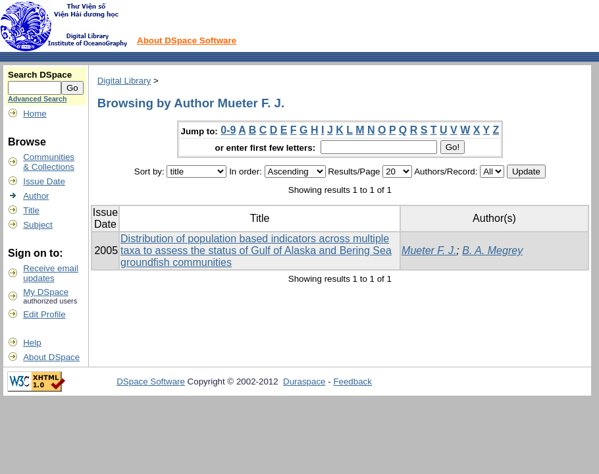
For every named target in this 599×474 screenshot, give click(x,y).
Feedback (352, 381)
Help (32, 343)
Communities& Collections (48, 162)
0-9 (228, 130)
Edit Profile (44, 314)
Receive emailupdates (50, 273)
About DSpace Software (186, 40)
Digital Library (124, 81)
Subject (37, 225)
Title (31, 210)
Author (36, 196)
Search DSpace (40, 75)
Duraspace (304, 381)
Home (35, 113)
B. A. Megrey (492, 250)
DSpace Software (151, 381)
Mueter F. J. (429, 250)
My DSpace (45, 292)
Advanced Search (37, 99)
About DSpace (51, 357)
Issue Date (44, 181)
